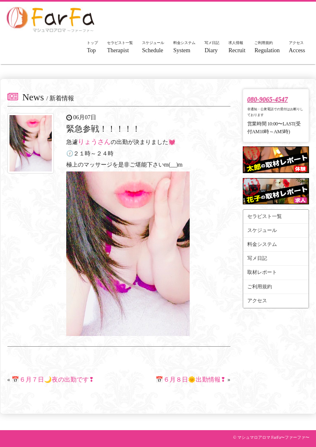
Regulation (266, 47)
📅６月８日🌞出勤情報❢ (191, 379)
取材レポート (262, 272)
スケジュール (262, 230)
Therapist (120, 47)
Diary (211, 47)
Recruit (236, 47)
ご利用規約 (259, 287)
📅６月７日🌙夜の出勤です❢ (53, 379)
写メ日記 (257, 258)
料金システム (262, 244)
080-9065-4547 (267, 99)
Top (92, 47)
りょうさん (94, 141)
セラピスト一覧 (264, 216)
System (184, 47)
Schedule (153, 47)
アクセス (257, 300)
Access (297, 47)
